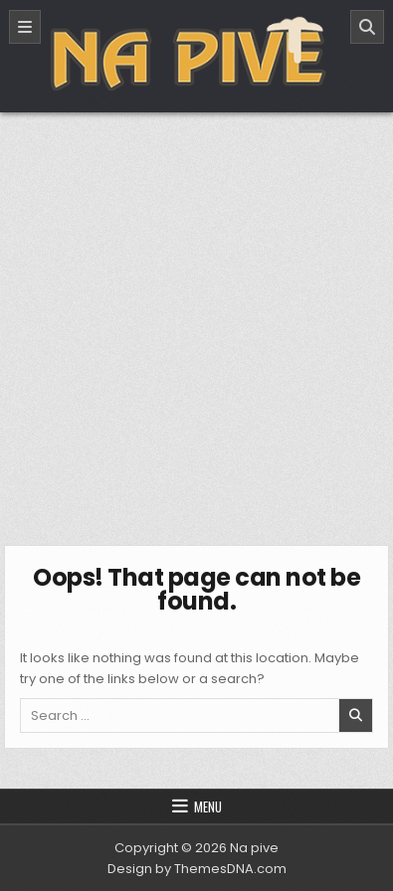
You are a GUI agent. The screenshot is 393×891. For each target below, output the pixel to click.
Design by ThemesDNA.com (197, 868)
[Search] (367, 27)
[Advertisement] (196, 318)
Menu (208, 806)
